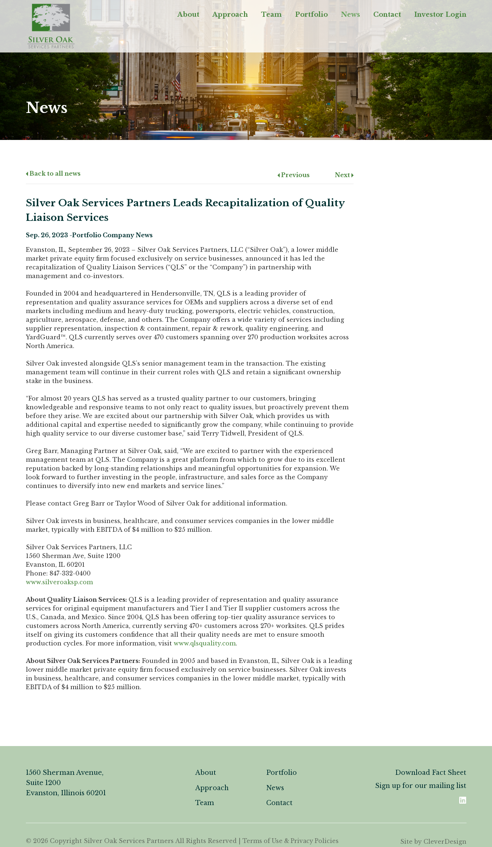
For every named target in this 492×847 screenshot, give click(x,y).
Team (271, 16)
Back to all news (53, 173)
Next (344, 175)
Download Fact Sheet (430, 773)
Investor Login (440, 16)
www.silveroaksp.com (59, 582)
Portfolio (311, 16)
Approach (230, 16)
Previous (294, 175)
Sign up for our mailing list (420, 786)
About (188, 16)
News (350, 16)
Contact (387, 16)
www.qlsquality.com (205, 643)
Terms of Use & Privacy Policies (292, 840)
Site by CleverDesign (433, 840)
